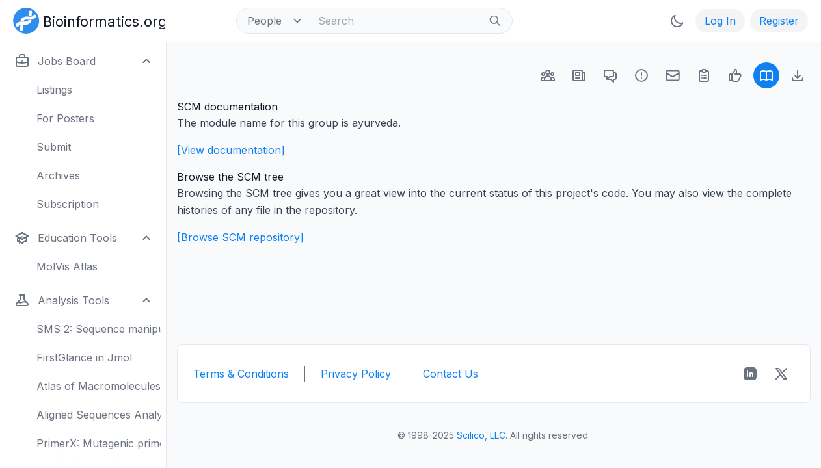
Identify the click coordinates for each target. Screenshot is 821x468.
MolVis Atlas (67, 266)
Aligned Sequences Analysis (98, 414)
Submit (53, 146)
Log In (720, 20)
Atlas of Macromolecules (98, 386)
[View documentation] (231, 150)
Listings (54, 89)
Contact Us (450, 373)
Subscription (67, 204)
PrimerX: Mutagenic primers (98, 443)
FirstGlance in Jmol (84, 357)
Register (779, 20)
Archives (58, 175)
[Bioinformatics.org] (86, 19)
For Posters (65, 118)
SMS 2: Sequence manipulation (98, 328)
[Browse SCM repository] (240, 237)
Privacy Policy (356, 373)
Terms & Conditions (241, 373)
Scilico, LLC (481, 435)
